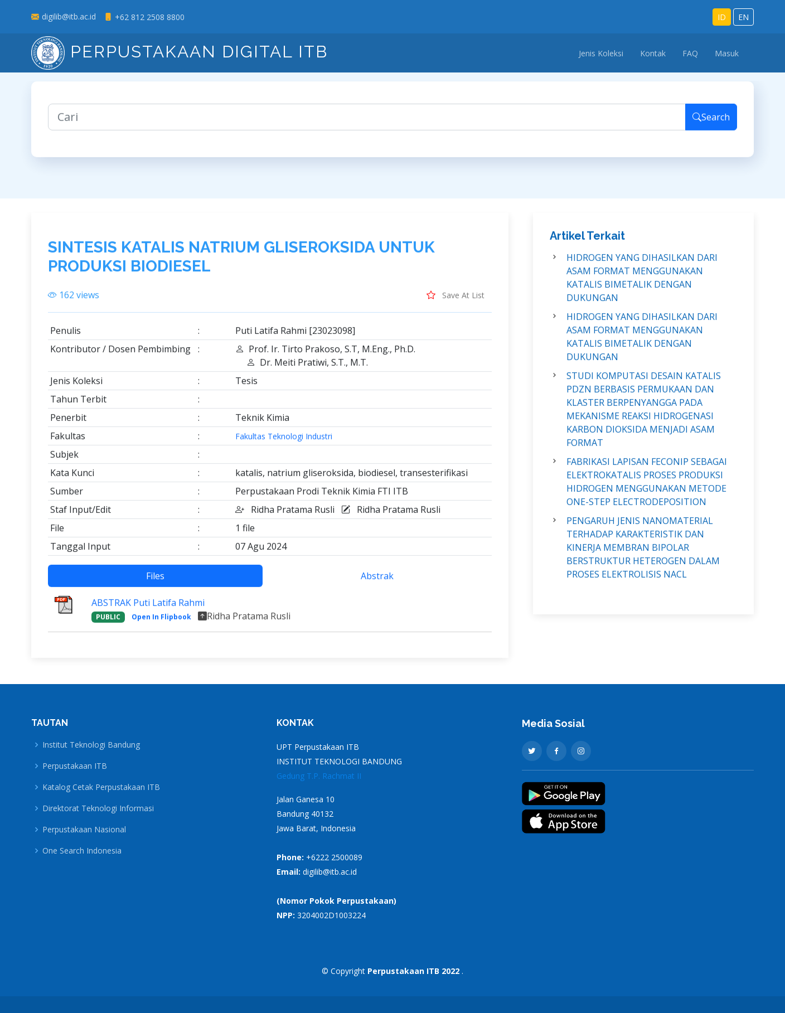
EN (743, 17)
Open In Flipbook (161, 623)
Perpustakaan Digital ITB (179, 51)
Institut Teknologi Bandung (91, 745)
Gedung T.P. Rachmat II (319, 775)
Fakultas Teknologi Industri (283, 443)
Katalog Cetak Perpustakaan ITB (101, 787)
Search (711, 124)
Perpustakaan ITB (74, 766)
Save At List (455, 301)
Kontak (653, 53)
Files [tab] (155, 582)
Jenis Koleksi (601, 53)
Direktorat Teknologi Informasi (98, 808)
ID (722, 17)
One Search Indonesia (82, 851)
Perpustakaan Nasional (84, 829)
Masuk (727, 53)
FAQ (690, 53)
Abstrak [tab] (377, 582)
